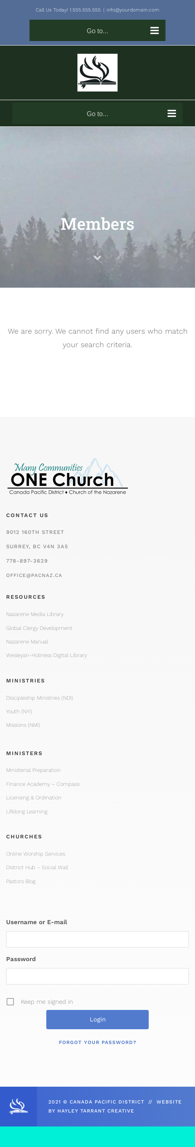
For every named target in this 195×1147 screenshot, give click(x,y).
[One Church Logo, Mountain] (67, 453)
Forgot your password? (97, 1042)
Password (21, 959)
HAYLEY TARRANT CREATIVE (95, 1111)
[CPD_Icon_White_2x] (18, 1100)
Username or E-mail (36, 922)
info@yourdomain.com (133, 10)
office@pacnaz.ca (34, 575)
